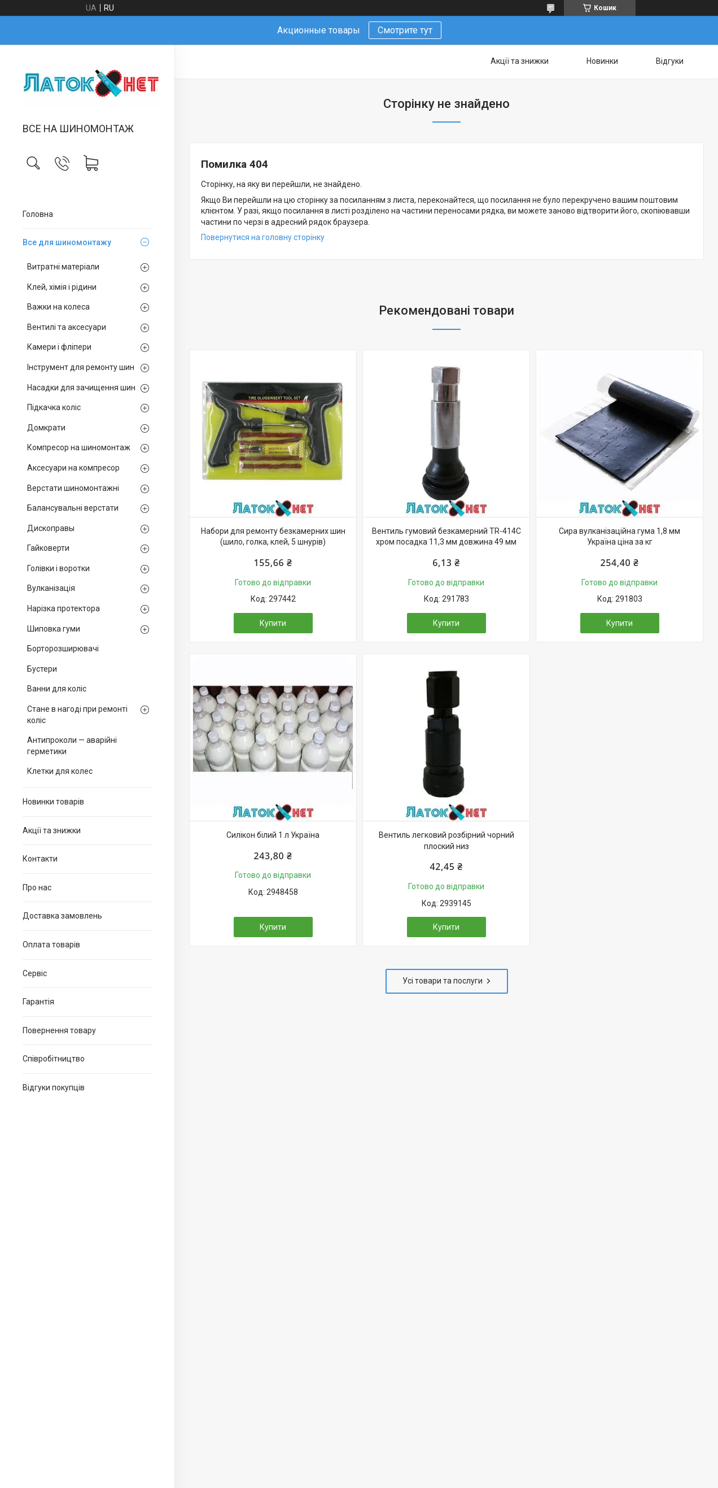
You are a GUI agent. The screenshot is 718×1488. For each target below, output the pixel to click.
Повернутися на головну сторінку (263, 237)
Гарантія (38, 1001)
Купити (273, 623)
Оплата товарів (51, 944)
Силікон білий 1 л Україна (272, 834)
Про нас (37, 887)
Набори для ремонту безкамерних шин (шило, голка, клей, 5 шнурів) (273, 537)
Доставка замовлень (62, 915)
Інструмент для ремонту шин (80, 367)
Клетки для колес (60, 771)
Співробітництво (54, 1058)
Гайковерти (48, 547)
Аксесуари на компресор (73, 467)
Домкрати (46, 427)
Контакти (40, 858)
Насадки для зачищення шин (81, 387)
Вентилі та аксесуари (66, 327)
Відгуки (670, 61)
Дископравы (51, 528)
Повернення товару (59, 1030)
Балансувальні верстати (73, 507)
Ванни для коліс (56, 688)
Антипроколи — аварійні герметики (72, 746)
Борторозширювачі (63, 648)
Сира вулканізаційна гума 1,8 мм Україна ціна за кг (619, 537)
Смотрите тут (405, 30)
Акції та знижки (52, 830)
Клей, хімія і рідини (62, 286)
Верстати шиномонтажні (73, 488)
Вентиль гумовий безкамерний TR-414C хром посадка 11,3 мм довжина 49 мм (446, 537)
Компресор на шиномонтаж (78, 447)
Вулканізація (51, 588)
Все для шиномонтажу (67, 242)
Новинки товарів (53, 801)
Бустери (42, 668)
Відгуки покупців (54, 1087)
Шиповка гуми (53, 628)
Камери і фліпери (59, 346)
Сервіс (35, 973)
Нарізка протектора (63, 608)
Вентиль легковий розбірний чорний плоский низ (446, 840)
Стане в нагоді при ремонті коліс (77, 714)
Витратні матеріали (63, 266)
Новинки (602, 61)
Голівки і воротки (58, 568)
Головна (38, 214)
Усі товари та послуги (442, 980)
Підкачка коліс (54, 407)
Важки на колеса (58, 306)
